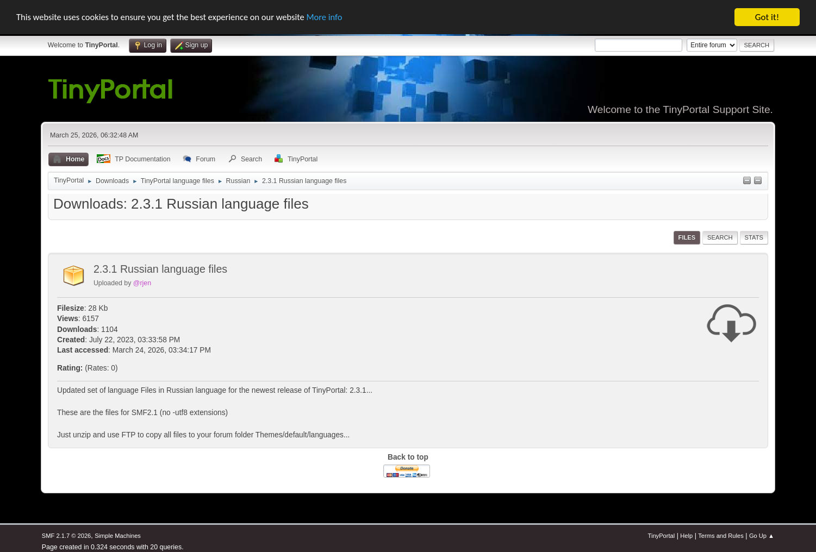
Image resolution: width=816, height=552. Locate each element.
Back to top (408, 457)
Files (687, 237)
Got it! (767, 17)
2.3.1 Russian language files (160, 269)
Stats (754, 237)
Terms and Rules (720, 535)
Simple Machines (118, 535)
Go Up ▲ (761, 535)
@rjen (142, 283)
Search (720, 237)
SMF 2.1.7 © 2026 (66, 535)
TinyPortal (661, 535)
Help (686, 535)
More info (334, 17)
